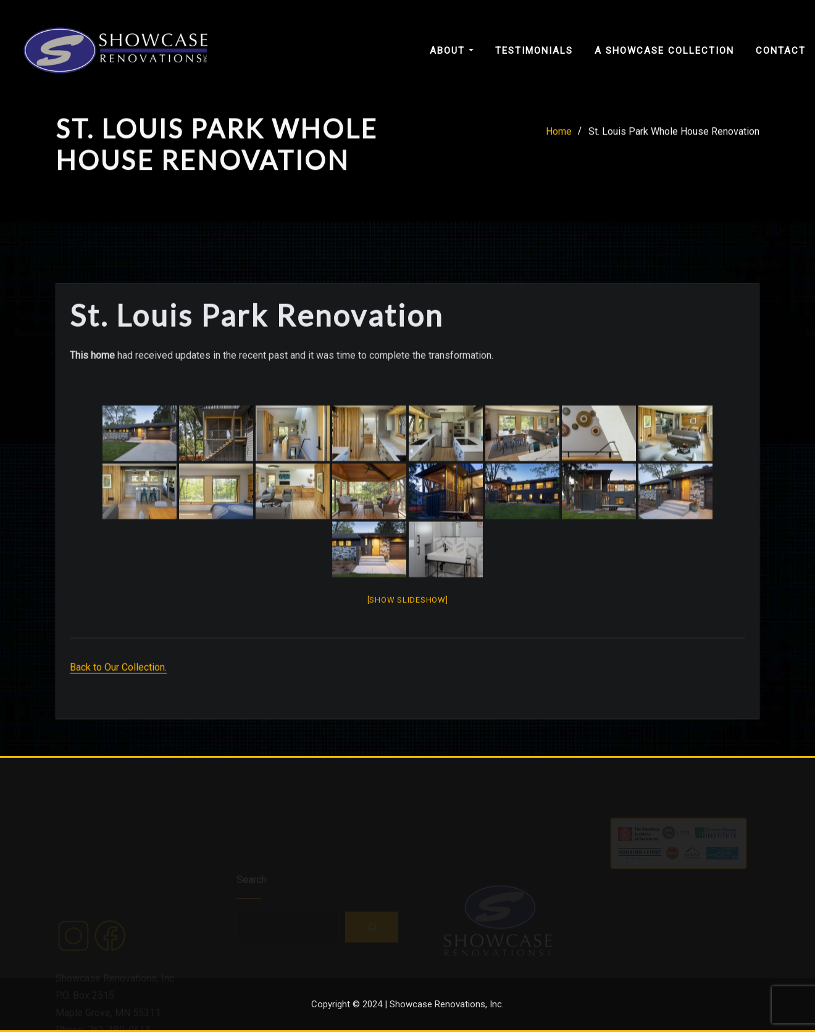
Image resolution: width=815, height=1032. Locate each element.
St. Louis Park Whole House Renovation (673, 135)
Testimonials (534, 50)
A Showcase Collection (664, 50)
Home (559, 135)
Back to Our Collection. (118, 696)
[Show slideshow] (407, 627)
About (452, 50)
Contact (781, 50)
